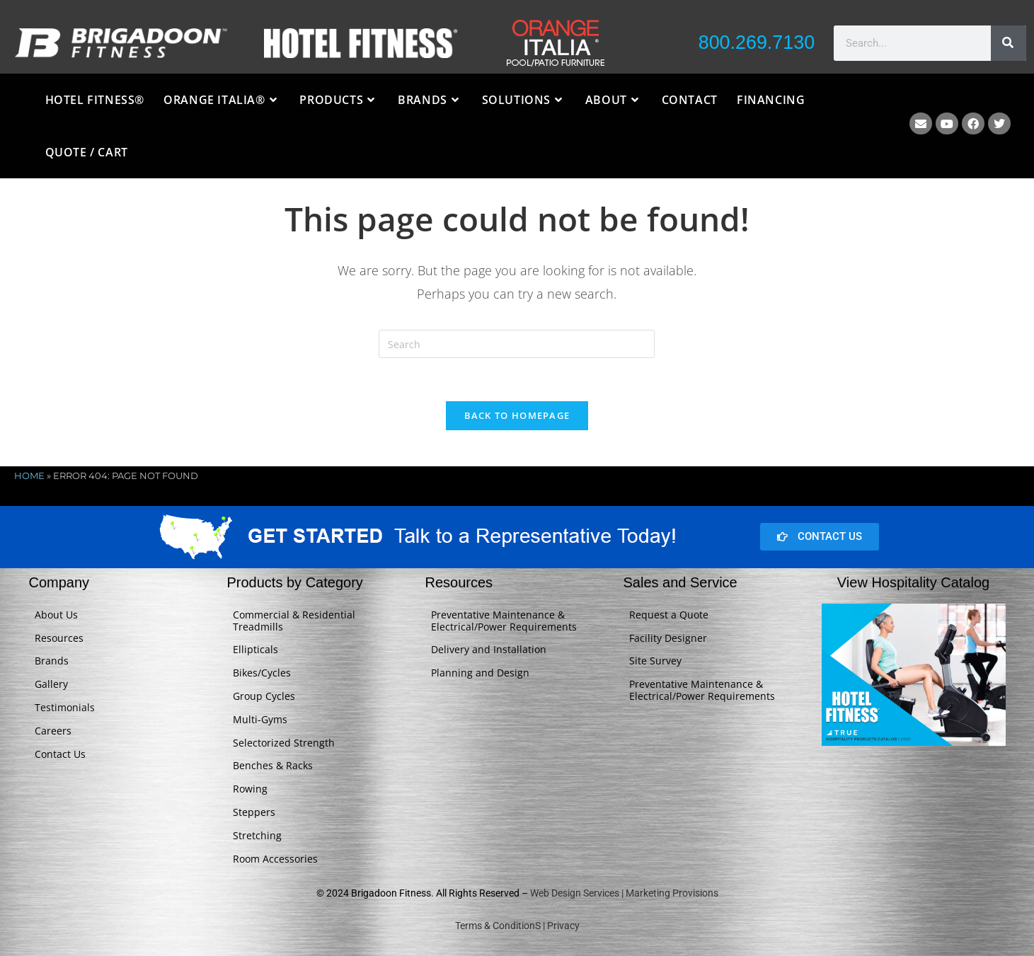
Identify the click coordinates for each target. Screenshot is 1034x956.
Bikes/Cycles (262, 673)
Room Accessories (275, 858)
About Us (56, 614)
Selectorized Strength (284, 742)
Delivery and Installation (488, 650)
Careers (53, 730)
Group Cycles (264, 696)
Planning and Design (480, 673)
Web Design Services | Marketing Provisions (624, 893)
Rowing (250, 789)
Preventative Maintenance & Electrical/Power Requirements (504, 620)
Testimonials (65, 707)
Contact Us (60, 754)
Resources (59, 638)
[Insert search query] (517, 344)
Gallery (51, 684)
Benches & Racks (273, 766)
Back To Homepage (517, 415)
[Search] (1008, 43)
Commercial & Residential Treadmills (294, 620)
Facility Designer (668, 638)
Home (29, 475)
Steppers (254, 812)
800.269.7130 (756, 42)
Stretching (257, 835)
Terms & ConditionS (498, 925)
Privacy (563, 925)
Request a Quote (668, 614)
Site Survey (655, 661)
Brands (52, 661)
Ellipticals (255, 650)
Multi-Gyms (260, 719)
